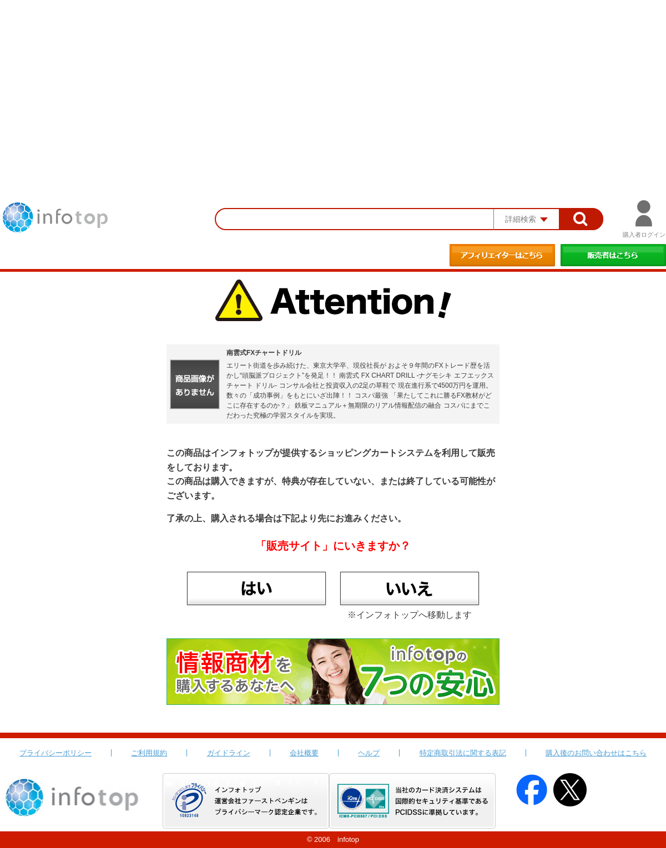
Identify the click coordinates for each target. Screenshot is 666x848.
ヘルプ (369, 753)
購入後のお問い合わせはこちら (596, 753)
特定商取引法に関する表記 (463, 753)
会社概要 (304, 753)
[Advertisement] (333, 83)
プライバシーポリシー (55, 753)
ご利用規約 (149, 753)
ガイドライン (228, 753)
